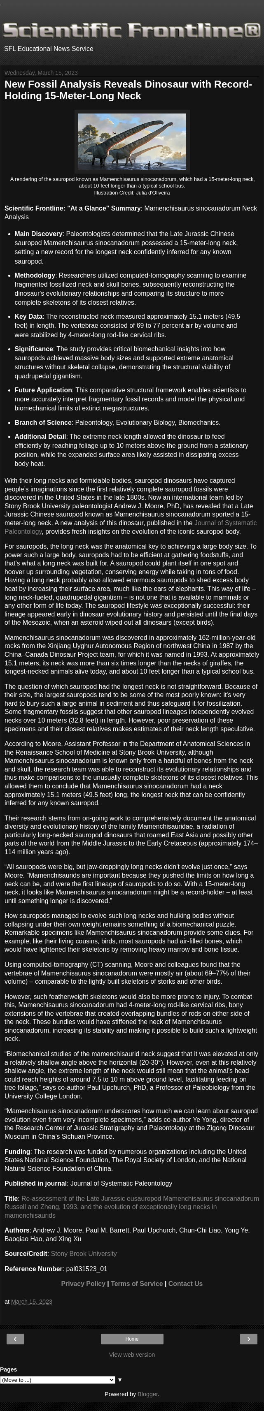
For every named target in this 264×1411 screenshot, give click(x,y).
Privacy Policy (83, 1283)
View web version (132, 1354)
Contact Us (185, 1283)
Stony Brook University (84, 1253)
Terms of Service (137, 1283)
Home (131, 1339)
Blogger (148, 1394)
